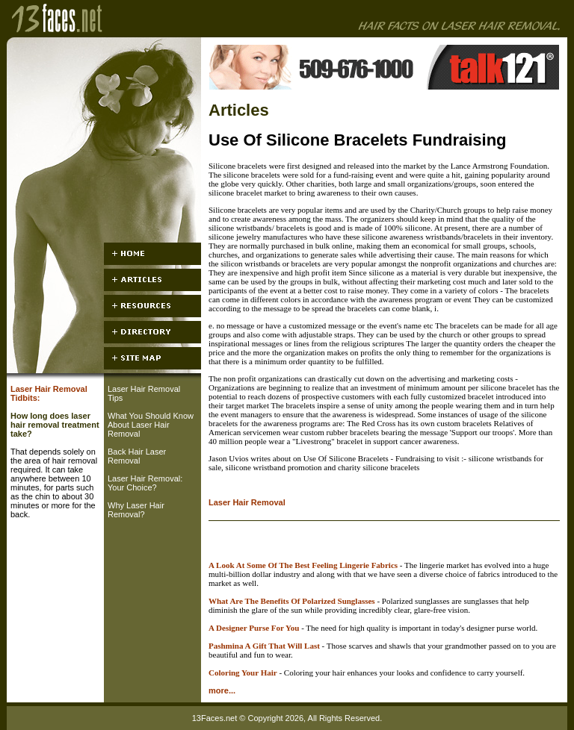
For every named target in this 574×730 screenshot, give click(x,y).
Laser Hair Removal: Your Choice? (145, 483)
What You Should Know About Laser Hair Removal (151, 424)
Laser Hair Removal (247, 502)
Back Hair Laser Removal (137, 456)
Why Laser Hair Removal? (136, 510)
